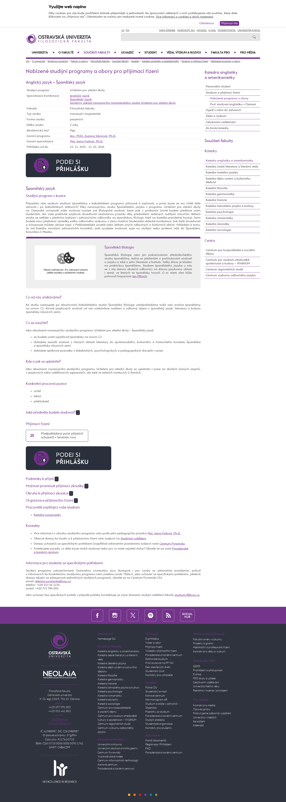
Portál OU (151, 687)
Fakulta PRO (223, 52)
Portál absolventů (155, 740)
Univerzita (43, 52)
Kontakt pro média (204, 705)
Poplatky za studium (157, 711)
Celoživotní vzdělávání (221, 122)
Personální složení (218, 86)
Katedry (135, 61)
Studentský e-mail (156, 691)
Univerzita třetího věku (206, 686)
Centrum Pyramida (172, 543)
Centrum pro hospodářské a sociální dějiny (230, 252)
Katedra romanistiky (47, 514)
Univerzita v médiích (204, 717)
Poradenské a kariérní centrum (116, 768)
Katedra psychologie (220, 211)
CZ (122, 30)
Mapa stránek (167, 30)
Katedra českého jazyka (222, 172)
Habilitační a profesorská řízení (211, 647)
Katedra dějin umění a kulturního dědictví (228, 180)
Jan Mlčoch (139, 276)
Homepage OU (107, 639)
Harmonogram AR (156, 699)
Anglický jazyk (79, 95)
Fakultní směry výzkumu (207, 639)
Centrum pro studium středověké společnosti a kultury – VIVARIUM (228, 261)
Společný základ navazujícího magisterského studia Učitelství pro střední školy (123, 102)
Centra (210, 241)
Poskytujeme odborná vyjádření (212, 713)
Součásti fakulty (100, 52)
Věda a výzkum (216, 116)
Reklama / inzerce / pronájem (210, 690)
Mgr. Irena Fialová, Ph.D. (86, 141)
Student (153, 52)
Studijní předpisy (155, 720)
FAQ (148, 748)
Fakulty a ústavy (79, 61)
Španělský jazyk (81, 99)
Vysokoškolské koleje (110, 756)
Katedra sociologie (218, 229)
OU (27, 61)
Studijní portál (227, 30)
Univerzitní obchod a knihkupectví (117, 748)
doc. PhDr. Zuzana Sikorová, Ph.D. (93, 136)
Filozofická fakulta (100, 61)
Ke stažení (199, 721)
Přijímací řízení (153, 647)
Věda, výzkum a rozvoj (187, 52)
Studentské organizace (158, 724)
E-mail (212, 30)
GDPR (196, 666)
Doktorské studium (156, 659)
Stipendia (151, 707)
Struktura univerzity (57, 61)
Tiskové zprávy (201, 709)
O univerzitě (38, 61)
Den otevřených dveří (157, 667)
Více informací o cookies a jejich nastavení (184, 16)
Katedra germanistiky (220, 194)
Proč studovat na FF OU (159, 663)
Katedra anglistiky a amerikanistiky (160, 61)
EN (127, 30)
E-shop (197, 674)
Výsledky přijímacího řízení (161, 651)
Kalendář (198, 725)
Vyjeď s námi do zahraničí (223, 110)
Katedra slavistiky (217, 224)
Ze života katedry (217, 128)
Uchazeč (130, 52)
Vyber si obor (153, 642)
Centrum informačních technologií (118, 760)
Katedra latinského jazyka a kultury (230, 206)
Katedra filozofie (217, 188)
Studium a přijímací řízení (195, 61)
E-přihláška (152, 639)
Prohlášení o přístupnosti (208, 670)
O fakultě (68, 52)
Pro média (247, 52)
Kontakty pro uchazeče (159, 675)
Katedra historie (216, 200)
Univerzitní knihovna (110, 744)
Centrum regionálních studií (224, 269)
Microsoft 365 (186, 30)
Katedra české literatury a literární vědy (232, 166)
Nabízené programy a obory (225, 61)
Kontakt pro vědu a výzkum (209, 651)
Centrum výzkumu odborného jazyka (231, 275)
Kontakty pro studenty (158, 728)
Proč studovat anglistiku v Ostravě (233, 104)
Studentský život (154, 671)
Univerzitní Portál (249, 30)
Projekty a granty (203, 643)
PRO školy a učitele (204, 678)
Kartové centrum (107, 764)
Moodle (202, 30)
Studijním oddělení (133, 538)
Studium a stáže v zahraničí (161, 704)
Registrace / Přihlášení (158, 744)
